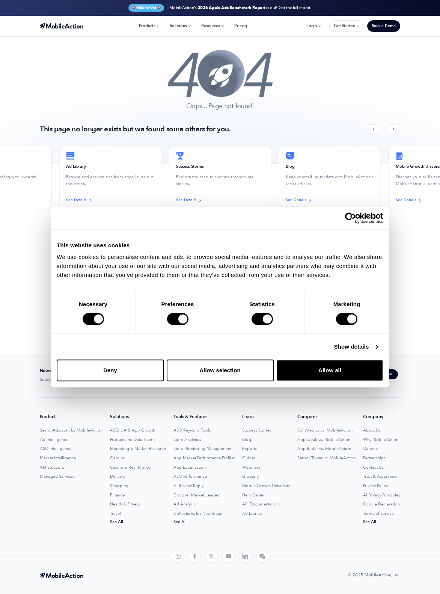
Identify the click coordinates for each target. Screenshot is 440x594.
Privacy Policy (375, 486)
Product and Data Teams (132, 440)
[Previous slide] (373, 129)
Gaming (117, 458)
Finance (117, 495)
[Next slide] (393, 129)
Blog (246, 440)
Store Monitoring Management (202, 449)
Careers (370, 449)
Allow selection (219, 370)
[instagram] (178, 556)
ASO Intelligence (55, 449)
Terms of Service (378, 513)
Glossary (250, 476)
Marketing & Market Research (138, 449)
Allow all (329, 370)
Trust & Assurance (379, 476)
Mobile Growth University (266, 486)
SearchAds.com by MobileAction (71, 430)
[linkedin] (245, 556)
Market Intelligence (58, 458)
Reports (249, 449)
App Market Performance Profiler (204, 458)
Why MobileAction (380, 440)
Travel (115, 513)
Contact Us (373, 467)
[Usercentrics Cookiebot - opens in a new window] (350, 218)
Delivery (117, 476)
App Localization (189, 467)
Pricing (240, 26)
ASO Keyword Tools (192, 430)
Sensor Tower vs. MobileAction (326, 458)
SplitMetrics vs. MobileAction (325, 430)
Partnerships (374, 458)
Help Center (253, 495)
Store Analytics (187, 440)
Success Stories (256, 430)
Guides (249, 458)
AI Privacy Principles (381, 495)
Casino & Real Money (130, 467)
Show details (351, 346)
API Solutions (52, 467)
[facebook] (194, 556)
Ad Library (252, 513)
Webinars (251, 467)
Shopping (119, 486)
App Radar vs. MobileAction (324, 449)
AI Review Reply (188, 486)
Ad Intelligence (54, 440)
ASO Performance (190, 476)
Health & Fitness (125, 504)
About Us (372, 430)
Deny (110, 370)
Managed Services (57, 476)
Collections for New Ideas (197, 513)
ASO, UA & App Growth (132, 430)
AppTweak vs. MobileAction (323, 440)
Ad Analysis (184, 504)
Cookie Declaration (381, 504)
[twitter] (211, 556)
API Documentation (260, 504)
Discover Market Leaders (196, 495)
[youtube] (228, 556)
